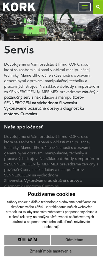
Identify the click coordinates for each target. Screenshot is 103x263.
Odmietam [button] (74, 240)
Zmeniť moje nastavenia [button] (50, 251)
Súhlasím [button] (27, 240)
